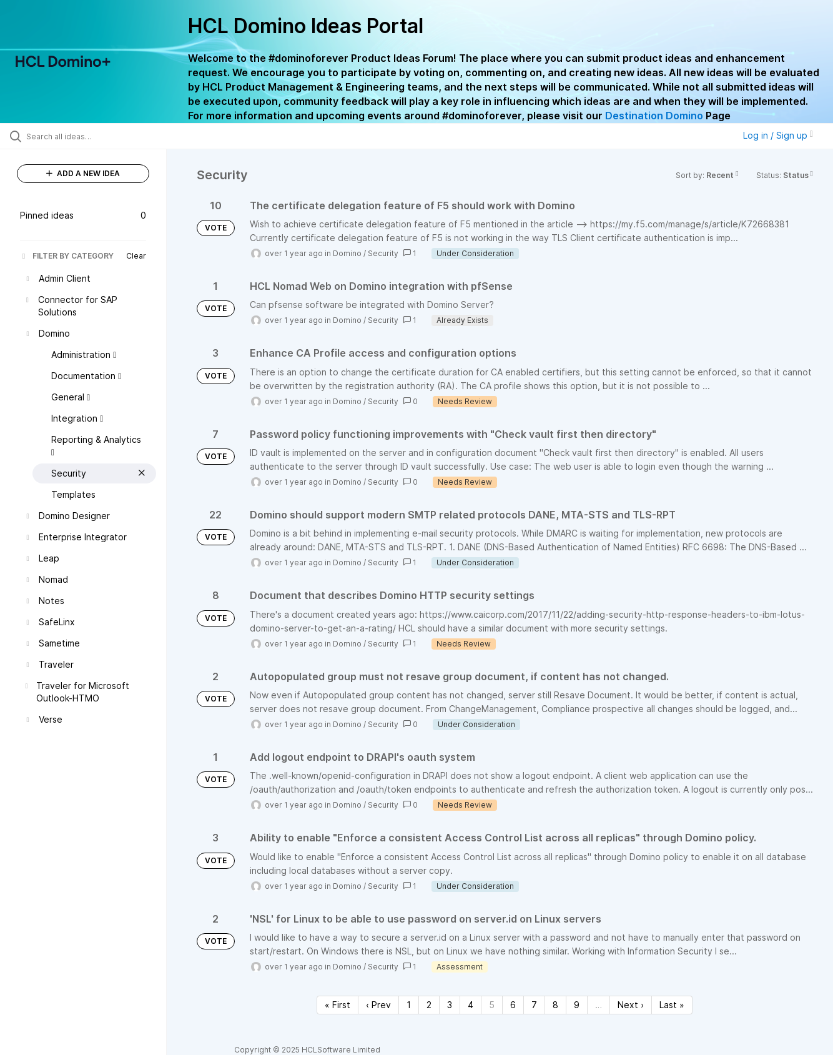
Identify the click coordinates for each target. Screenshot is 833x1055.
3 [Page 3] (449, 1004)
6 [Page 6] (513, 1004)
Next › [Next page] (631, 1004)
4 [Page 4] (470, 1004)
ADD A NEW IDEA (83, 173)
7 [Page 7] (534, 1004)
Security (383, 253)
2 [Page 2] (428, 1004)
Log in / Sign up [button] (778, 135)
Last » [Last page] (671, 1004)
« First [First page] (337, 1004)
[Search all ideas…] (99, 136)
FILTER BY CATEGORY (67, 255)
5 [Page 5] (492, 1004)
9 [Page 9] (576, 1004)
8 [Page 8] (555, 1004)
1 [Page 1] (409, 1004)
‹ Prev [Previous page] (378, 1004)
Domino (347, 253)
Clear (136, 255)
